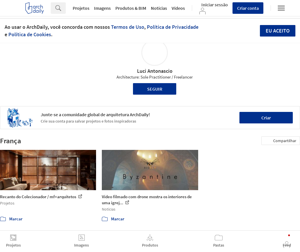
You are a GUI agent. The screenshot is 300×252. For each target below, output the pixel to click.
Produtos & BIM (130, 8)
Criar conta (248, 8)
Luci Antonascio (154, 71)
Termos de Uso (127, 27)
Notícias (159, 8)
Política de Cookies (29, 34)
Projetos (81, 8)
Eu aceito (278, 30)
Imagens (102, 8)
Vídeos (178, 8)
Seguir (154, 89)
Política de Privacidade (172, 27)
